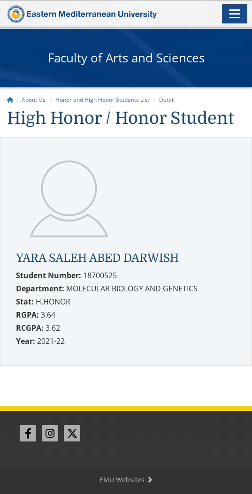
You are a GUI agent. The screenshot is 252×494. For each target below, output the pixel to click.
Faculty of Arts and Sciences (126, 58)
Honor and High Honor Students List (102, 100)
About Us (34, 100)
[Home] (10, 100)
